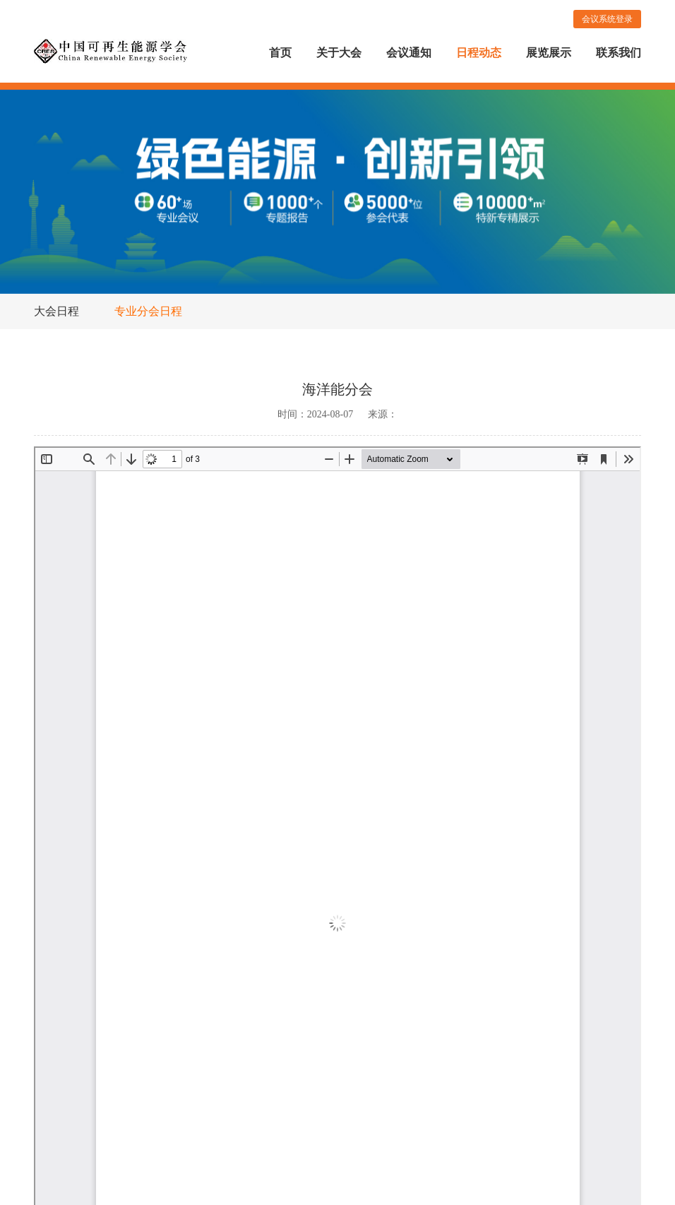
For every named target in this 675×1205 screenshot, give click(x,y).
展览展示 (548, 53)
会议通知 (408, 53)
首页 (280, 53)
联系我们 (618, 53)
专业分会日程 (148, 311)
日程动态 (478, 53)
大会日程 (56, 311)
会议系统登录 (607, 19)
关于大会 (339, 53)
